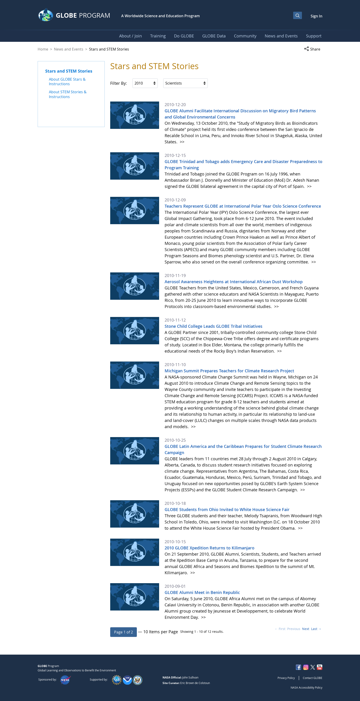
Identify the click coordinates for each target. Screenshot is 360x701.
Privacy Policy (286, 678)
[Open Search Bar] (297, 15)
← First (280, 629)
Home (43, 49)
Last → (316, 629)
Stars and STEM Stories (68, 71)
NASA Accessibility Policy (306, 687)
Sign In (316, 16)
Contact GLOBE (312, 678)
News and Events (68, 49)
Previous (293, 629)
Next (305, 629)
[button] (313, 49)
